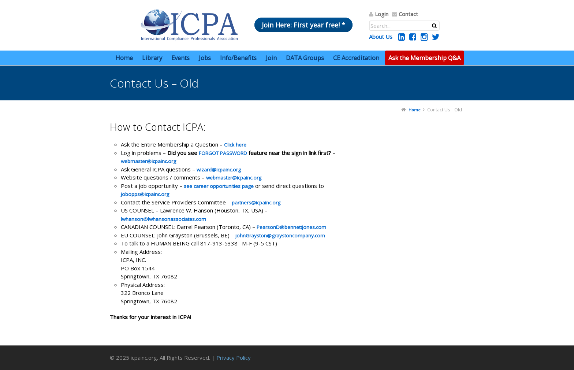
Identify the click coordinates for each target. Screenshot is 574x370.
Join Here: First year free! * (303, 25)
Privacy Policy (233, 357)
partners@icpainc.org (256, 202)
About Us (380, 36)
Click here (235, 144)
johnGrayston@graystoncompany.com (280, 235)
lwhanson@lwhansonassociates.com (163, 219)
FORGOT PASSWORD (223, 153)
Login (381, 14)
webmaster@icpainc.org (148, 161)
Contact (408, 14)
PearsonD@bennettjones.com (291, 227)
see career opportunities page (219, 186)
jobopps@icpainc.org (145, 194)
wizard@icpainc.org (219, 169)
